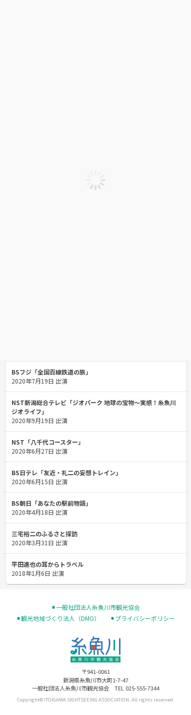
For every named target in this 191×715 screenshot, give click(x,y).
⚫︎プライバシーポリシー (142, 618)
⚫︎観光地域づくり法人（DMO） (58, 618)
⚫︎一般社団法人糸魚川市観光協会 (95, 607)
